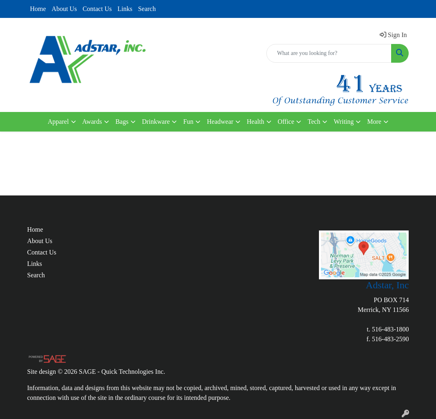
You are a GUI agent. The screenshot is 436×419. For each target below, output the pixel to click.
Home (38, 8)
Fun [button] (188, 121)
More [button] (374, 121)
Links (124, 8)
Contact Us (97, 8)
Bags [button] (121, 121)
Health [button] (255, 121)
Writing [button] (344, 121)
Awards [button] (92, 121)
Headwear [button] (220, 121)
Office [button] (286, 121)
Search (147, 8)
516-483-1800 (390, 329)
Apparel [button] (58, 121)
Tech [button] (314, 121)
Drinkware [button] (156, 121)
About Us (64, 8)
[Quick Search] (329, 53)
